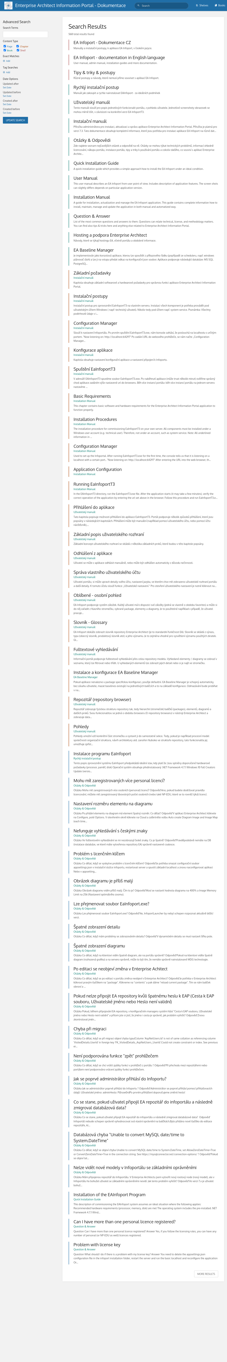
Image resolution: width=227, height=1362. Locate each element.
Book (8, 50)
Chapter (22, 46)
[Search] (139, 5)
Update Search (15, 120)
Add (6, 61)
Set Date (7, 87)
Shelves (202, 5)
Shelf (21, 50)
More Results (206, 1273)
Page (8, 46)
